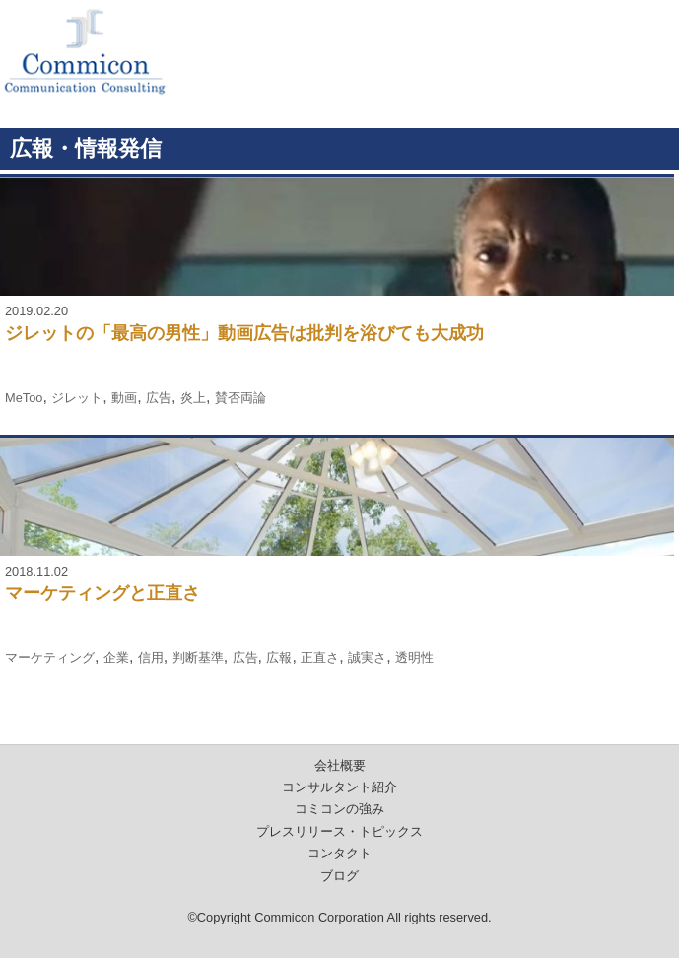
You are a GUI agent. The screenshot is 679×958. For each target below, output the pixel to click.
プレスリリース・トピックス (339, 831)
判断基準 (198, 657)
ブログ (339, 875)
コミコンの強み (339, 808)
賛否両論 (240, 397)
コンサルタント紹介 (339, 787)
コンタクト (339, 853)
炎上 (193, 397)
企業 (116, 657)
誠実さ (367, 657)
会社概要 (340, 765)
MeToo (23, 397)
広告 (158, 397)
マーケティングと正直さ (102, 593)
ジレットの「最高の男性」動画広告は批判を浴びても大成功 (244, 333)
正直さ (320, 657)
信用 (151, 657)
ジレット (76, 397)
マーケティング (50, 657)
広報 (279, 657)
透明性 (414, 657)
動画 (124, 397)
